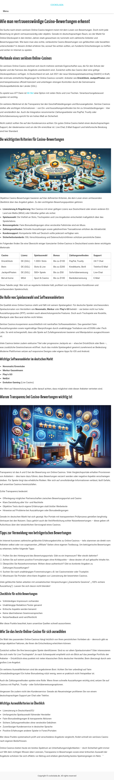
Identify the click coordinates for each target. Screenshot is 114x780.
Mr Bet (30, 93)
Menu (6, 11)
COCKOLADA (57, 5)
